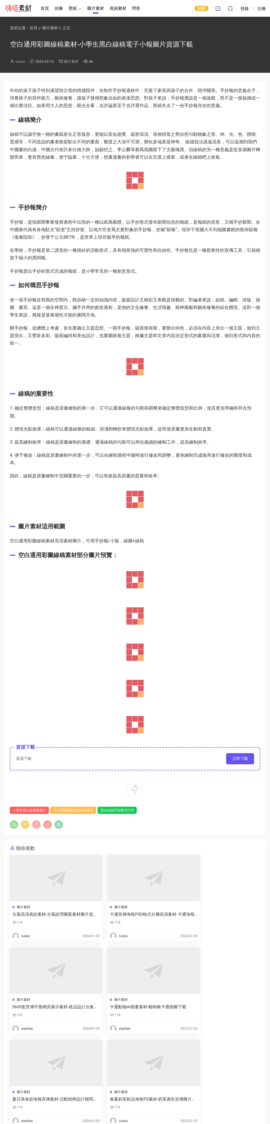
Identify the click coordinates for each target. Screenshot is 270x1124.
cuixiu (20, 61)
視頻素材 (118, 8)
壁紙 (72, 8)
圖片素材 (95, 8)
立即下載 (240, 758)
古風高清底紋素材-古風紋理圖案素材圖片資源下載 (49, 914)
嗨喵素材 (18, 8)
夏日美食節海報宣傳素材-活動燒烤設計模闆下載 (134, 1007)
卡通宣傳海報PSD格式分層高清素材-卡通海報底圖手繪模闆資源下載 (134, 914)
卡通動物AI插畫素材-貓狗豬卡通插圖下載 (49, 1007)
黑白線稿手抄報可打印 (117, 810)
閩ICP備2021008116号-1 (156, 1110)
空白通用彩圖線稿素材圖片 (73, 810)
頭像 (59, 8)
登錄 (23, 1064)
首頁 (45, 8)
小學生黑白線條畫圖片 (29, 810)
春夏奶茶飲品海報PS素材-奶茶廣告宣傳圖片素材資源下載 (220, 1007)
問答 (136, 8)
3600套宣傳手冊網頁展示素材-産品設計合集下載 (220, 914)
